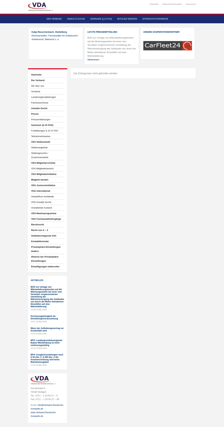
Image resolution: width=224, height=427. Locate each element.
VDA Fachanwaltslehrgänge (46, 219)
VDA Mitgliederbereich (42, 168)
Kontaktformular (40, 241)
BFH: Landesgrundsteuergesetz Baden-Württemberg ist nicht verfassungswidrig (46, 342)
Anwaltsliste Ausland (41, 207)
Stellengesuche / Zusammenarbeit (39, 155)
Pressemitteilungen (41, 119)
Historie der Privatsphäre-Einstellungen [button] (45, 258)
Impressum (191, 4)
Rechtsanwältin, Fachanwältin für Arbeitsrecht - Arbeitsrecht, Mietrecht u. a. (55, 36)
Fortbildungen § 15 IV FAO (44, 130)
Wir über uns (37, 86)
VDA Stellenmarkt (40, 142)
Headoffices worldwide (42, 196)
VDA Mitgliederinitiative (44, 174)
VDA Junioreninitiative (43, 185)
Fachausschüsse (39, 102)
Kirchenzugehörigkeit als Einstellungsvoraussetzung (44, 317)
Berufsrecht (37, 224)
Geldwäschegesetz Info (43, 235)
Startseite (154, 4)
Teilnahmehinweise (40, 136)
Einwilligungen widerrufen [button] (45, 266)
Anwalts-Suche (76, 19)
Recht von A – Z (39, 230)
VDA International (40, 191)
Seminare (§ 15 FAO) (101, 19)
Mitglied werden (127, 19)
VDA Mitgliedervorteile (43, 163)
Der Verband (54, 19)
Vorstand (35, 91)
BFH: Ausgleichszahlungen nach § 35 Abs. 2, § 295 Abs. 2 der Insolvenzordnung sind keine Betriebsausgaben (47, 358)
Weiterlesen (93, 59)
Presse (35, 114)
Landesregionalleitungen (43, 97)
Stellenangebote (39, 147)
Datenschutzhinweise (172, 4)
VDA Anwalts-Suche (41, 202)
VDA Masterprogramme (43, 213)
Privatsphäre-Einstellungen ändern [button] (46, 249)
